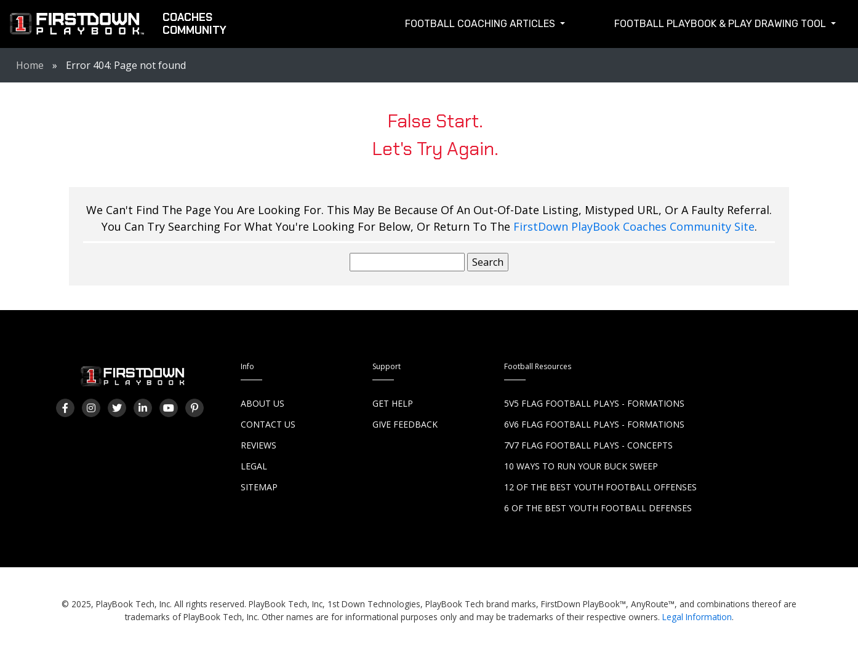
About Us (262, 403)
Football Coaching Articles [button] (481, 24)
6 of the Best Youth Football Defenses (598, 508)
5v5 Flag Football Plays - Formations (594, 403)
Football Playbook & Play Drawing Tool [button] (721, 24)
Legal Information (697, 617)
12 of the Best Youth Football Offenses (600, 487)
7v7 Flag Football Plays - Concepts (588, 445)
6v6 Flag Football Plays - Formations (594, 424)
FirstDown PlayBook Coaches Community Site (634, 226)
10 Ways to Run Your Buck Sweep (581, 466)
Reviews (258, 445)
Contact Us (268, 424)
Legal (254, 466)
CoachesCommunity (194, 23)
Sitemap (259, 487)
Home (30, 65)
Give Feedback (405, 424)
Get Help (392, 403)
